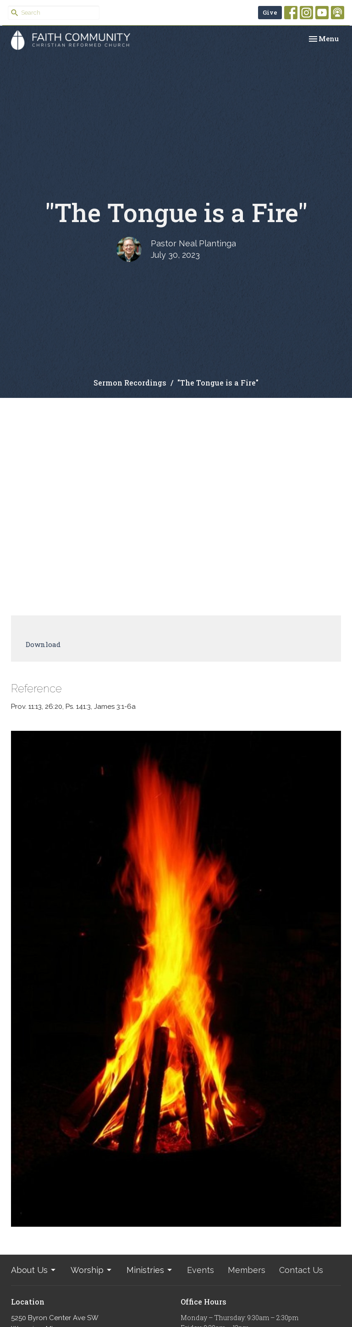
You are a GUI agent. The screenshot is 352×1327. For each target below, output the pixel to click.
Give (270, 12)
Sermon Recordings (130, 382)
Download (43, 644)
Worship (92, 1270)
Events (200, 1270)
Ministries (149, 1270)
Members (246, 1270)
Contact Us (301, 1270)
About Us (34, 1270)
